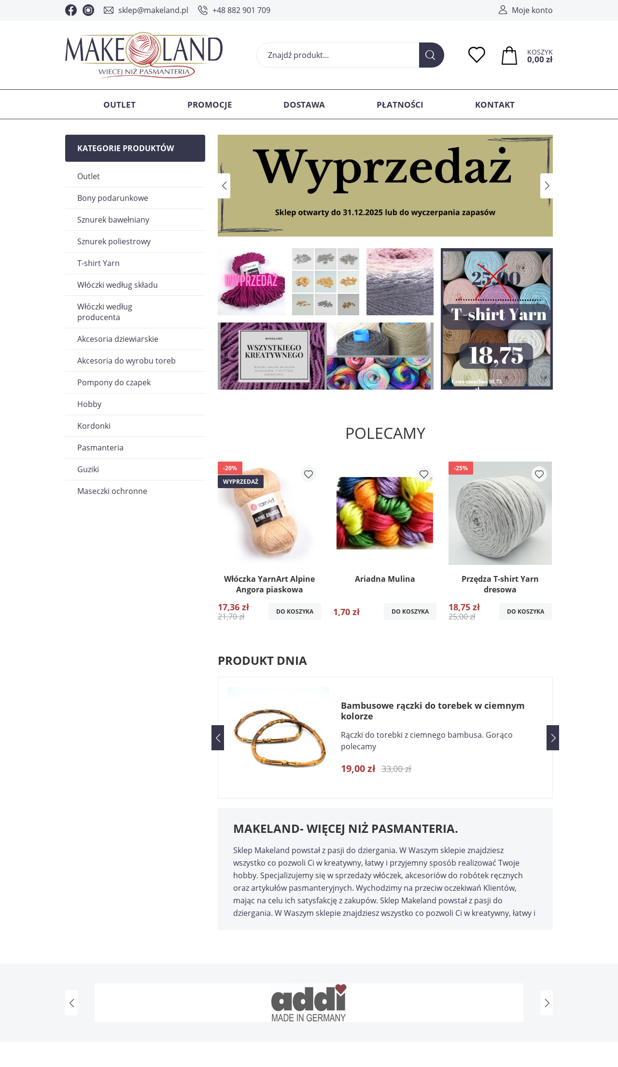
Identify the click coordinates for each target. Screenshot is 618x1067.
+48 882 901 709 (241, 10)
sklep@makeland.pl (153, 10)
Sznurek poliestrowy (114, 241)
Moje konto (532, 10)
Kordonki (94, 426)
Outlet (119, 104)
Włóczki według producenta (104, 312)
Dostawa (304, 104)
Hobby (89, 404)
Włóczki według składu (117, 285)
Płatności (400, 104)
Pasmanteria (100, 447)
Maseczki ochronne (112, 491)
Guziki (88, 469)
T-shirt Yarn (98, 263)
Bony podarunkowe (112, 198)
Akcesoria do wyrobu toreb (126, 360)
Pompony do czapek (114, 382)
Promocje (209, 104)
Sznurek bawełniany (113, 219)
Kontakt (495, 104)
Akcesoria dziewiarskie (117, 339)
